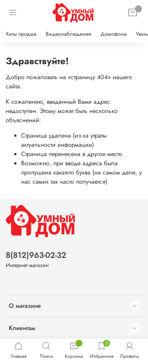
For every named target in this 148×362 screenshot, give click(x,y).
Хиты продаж (21, 34)
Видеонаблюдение (68, 34)
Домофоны (113, 34)
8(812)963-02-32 (36, 255)
